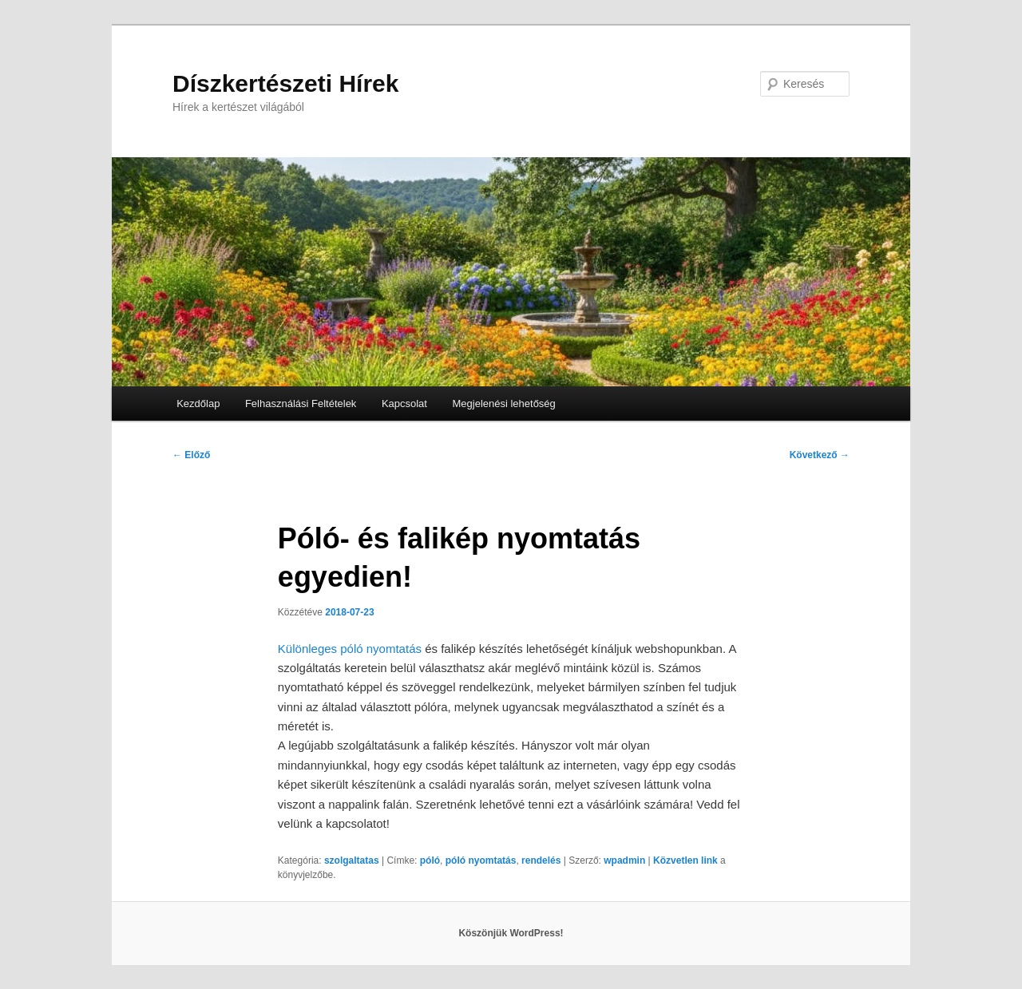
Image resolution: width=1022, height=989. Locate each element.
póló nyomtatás (481, 860)
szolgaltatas (351, 860)
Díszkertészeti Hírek (285, 83)
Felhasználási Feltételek (300, 403)
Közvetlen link (686, 860)
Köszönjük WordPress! (510, 933)
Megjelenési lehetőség (503, 403)
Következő (820, 455)
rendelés (541, 860)
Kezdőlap (198, 403)
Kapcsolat (404, 403)
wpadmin (624, 860)
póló (430, 860)
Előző (191, 455)
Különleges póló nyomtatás (351, 648)
